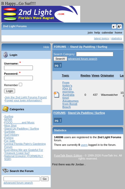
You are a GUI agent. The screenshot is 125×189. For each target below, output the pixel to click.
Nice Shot (10, 125)
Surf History (11, 134)
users (84, 144)
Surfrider (9, 131)
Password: (11, 73)
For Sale (9, 140)
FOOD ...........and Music (19, 122)
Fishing (8, 137)
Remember (11, 85)
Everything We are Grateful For (23, 149)
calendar (107, 32)
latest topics (101, 38)
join (90, 32)
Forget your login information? (23, 100)
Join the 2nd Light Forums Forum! (26, 97)
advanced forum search (18, 182)
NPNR (8, 119)
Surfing (8, 116)
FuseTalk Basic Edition (68, 155)
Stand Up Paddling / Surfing (21, 128)
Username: (11, 63)
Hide (46, 47)
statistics (116, 38)
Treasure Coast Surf (17, 152)
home (118, 32)
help (97, 32)
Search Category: (64, 54)
